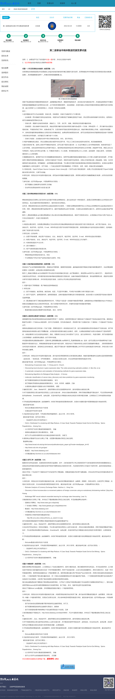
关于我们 (3, 687)
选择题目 (4, 73)
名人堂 (73, 3)
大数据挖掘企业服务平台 (42, 690)
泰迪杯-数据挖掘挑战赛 (21, 9)
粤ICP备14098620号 (69, 696)
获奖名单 (4, 56)
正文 (33, 9)
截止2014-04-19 (26, 40)
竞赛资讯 (4, 60)
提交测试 (4, 82)
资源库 (62, 3)
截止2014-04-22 (43, 40)
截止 (60, 40)
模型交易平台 (57, 690)
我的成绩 (4, 86)
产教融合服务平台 (26, 690)
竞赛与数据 (5, 51)
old (9, 9)
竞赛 (39, 3)
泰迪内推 (66, 690)
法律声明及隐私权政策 (17, 687)
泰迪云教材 (93, 690)
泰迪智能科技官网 (12, 690)
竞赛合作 (50, 3)
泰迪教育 (74, 690)
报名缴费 (4, 68)
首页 (29, 3)
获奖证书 (4, 91)
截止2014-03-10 (9, 40)
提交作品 (4, 77)
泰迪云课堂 (83, 690)
